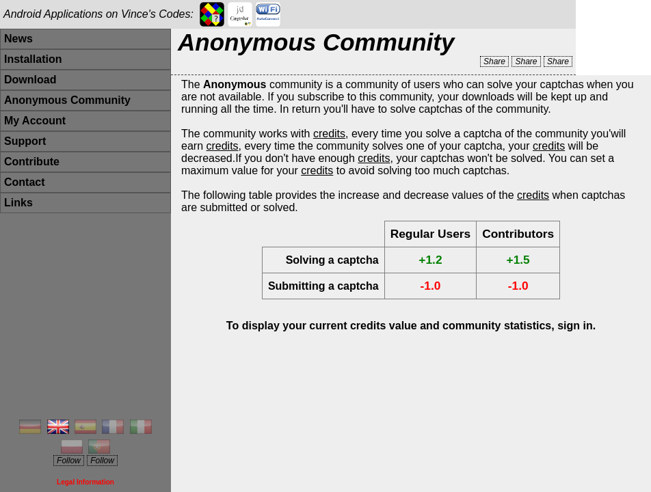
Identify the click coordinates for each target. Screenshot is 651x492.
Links (18, 202)
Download (30, 79)
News (18, 38)
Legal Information (85, 482)
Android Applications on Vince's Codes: (98, 14)
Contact (24, 182)
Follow (69, 460)
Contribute (31, 161)
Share (494, 61)
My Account (35, 120)
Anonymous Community (67, 100)
